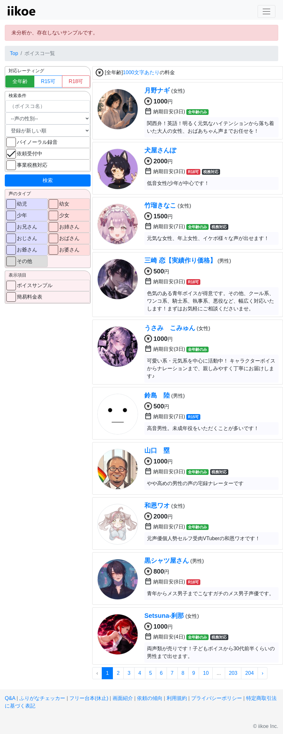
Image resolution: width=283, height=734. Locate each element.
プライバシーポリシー (216, 698)
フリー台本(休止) (88, 698)
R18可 (76, 81)
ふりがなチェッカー (42, 698)
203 (233, 673)
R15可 (48, 81)
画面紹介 (123, 698)
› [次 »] (262, 673)
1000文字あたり (141, 72)
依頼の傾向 (149, 698)
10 (206, 673)
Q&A (10, 698)
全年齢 (20, 81)
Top (14, 53)
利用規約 (177, 698)
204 (249, 673)
